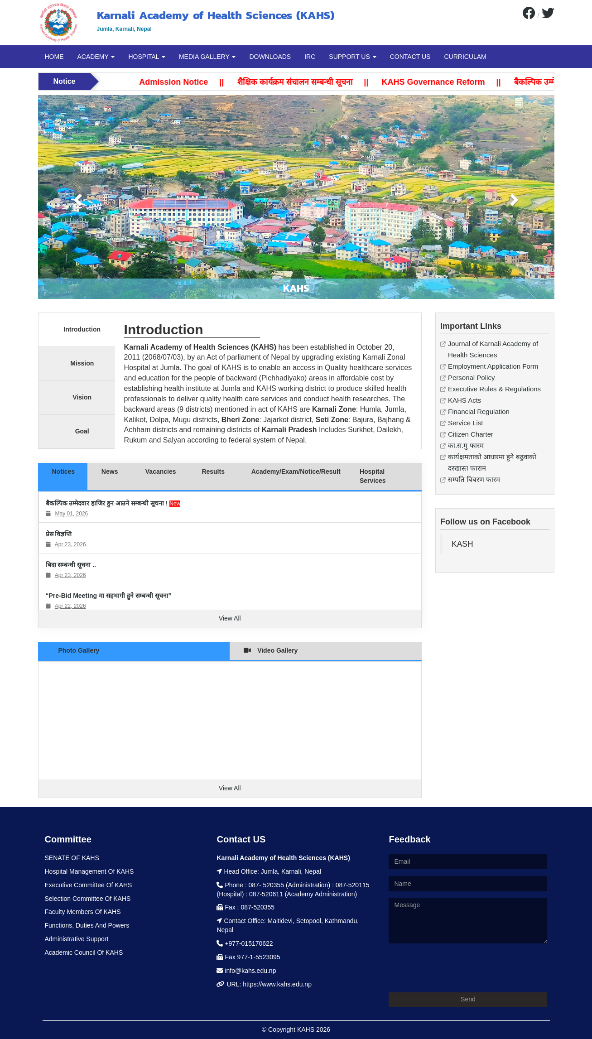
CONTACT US (410, 56)
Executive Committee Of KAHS (88, 885)
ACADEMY (96, 56)
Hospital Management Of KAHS (89, 871)
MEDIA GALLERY (207, 56)
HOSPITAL (146, 56)
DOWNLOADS (270, 56)
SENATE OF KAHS (72, 857)
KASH (462, 543)
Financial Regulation (479, 411)
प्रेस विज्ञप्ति (59, 534)
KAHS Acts (464, 400)
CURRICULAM (465, 56)
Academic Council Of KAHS (84, 952)
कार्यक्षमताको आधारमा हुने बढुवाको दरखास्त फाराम (492, 462)
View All (230, 618)
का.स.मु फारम (466, 445)
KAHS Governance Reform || (458, 82)
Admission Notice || (198, 82)
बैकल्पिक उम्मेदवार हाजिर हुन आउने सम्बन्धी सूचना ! (108, 503)
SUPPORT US (352, 56)
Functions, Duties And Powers (87, 925)
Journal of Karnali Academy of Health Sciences (493, 349)
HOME (54, 56)
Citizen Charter (470, 434)
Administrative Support (77, 939)
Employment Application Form (493, 366)
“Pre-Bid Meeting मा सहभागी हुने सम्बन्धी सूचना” (109, 595)
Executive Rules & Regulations (494, 389)
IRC (309, 56)
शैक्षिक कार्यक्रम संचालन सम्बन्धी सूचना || (320, 82)
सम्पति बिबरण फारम (474, 479)
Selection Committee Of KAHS (88, 898)
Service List (465, 423)
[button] (77, 197)
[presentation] (457, 968)
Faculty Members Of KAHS (83, 911)
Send (468, 999)
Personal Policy (471, 377)
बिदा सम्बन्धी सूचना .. (71, 564)
